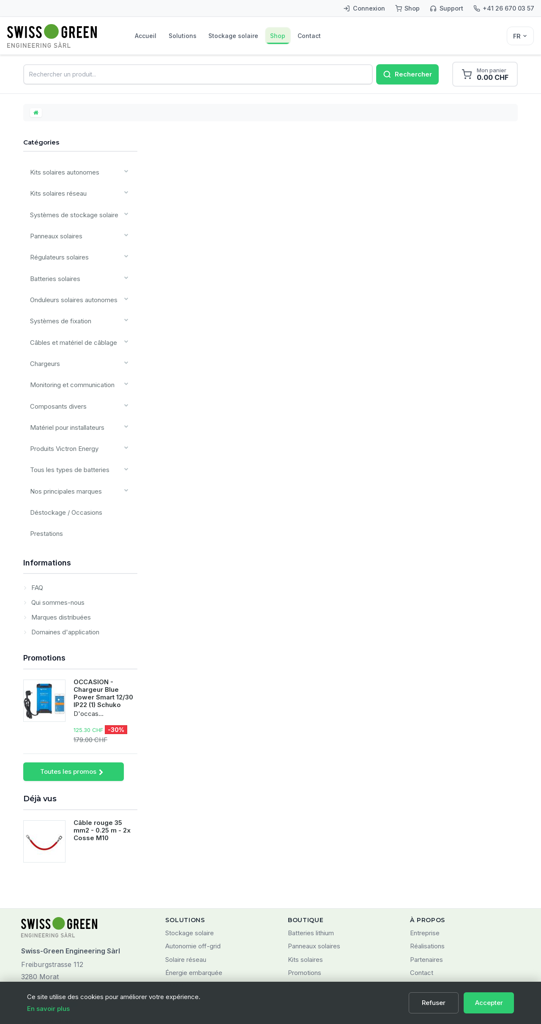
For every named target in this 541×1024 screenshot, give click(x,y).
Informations (47, 495)
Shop (310, 36)
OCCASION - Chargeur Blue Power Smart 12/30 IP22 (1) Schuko (103, 626)
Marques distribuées (60, 550)
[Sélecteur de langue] (520, 36)
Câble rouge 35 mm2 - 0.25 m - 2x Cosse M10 (102, 763)
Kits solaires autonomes (61, 173)
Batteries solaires (52, 260)
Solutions (196, 36)
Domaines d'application (64, 564)
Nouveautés (305, 919)
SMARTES (180, 919)
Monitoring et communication (68, 347)
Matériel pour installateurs (64, 381)
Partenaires (426, 892)
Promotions (44, 590)
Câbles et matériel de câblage (70, 312)
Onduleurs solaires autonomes (70, 277)
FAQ (36, 520)
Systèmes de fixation (57, 295)
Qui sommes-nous (57, 535)
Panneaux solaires (53, 225)
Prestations (43, 468)
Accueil (150, 36)
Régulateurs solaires (56, 243)
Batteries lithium (311, 865)
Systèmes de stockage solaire (70, 208)
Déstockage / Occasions (62, 451)
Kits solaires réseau (55, 191)
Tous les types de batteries (66, 416)
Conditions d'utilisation (442, 919)
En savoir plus (48, 1009)
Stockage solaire (256, 36)
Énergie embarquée (193, 905)
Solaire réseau (185, 892)
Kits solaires (305, 892)
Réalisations (427, 879)
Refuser (438, 1003)
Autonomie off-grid (193, 879)
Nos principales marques (62, 433)
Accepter (490, 1003)
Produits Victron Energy (61, 399)
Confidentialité (431, 932)
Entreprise (425, 865)
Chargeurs (42, 329)
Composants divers (55, 364)
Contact (351, 36)
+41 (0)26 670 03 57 (52, 937)
